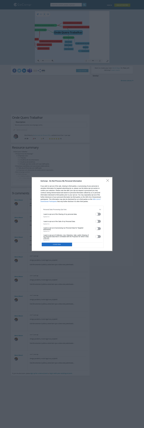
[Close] (108, 181)
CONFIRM (57, 244)
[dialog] (72, 214)
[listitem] (72, 209)
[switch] (98, 214)
